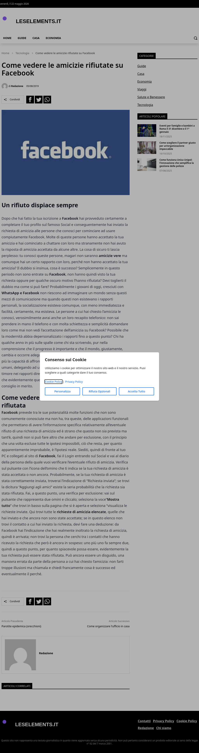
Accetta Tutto (136, 391)
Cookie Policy (53, 381)
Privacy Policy (74, 381)
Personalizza (62, 391)
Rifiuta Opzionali (99, 391)
